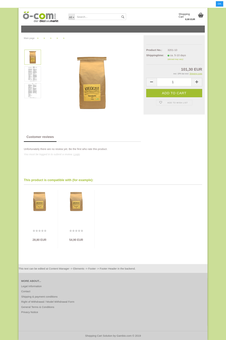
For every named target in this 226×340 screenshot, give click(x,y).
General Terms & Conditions (37, 306)
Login (76, 154)
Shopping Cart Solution (98, 335)
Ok (219, 3)
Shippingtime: (154, 55)
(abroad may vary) (175, 59)
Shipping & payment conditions (39, 296)
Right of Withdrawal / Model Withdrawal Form (47, 301)
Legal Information (31, 286)
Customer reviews (40, 137)
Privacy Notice (29, 312)
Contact (25, 291)
